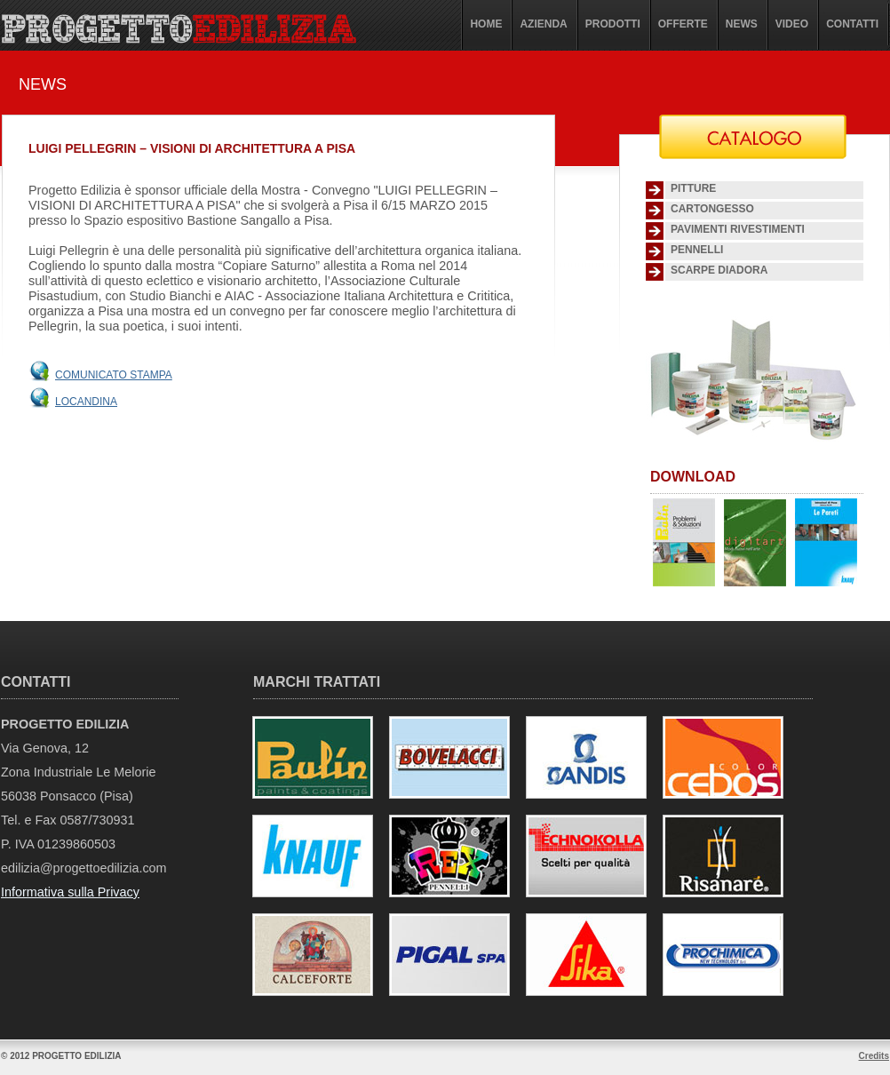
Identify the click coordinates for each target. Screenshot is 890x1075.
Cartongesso (712, 209)
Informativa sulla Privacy (70, 892)
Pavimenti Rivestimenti (738, 229)
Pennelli (697, 249)
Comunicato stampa (113, 375)
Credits (874, 1056)
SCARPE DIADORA (719, 270)
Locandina (86, 401)
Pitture (693, 188)
